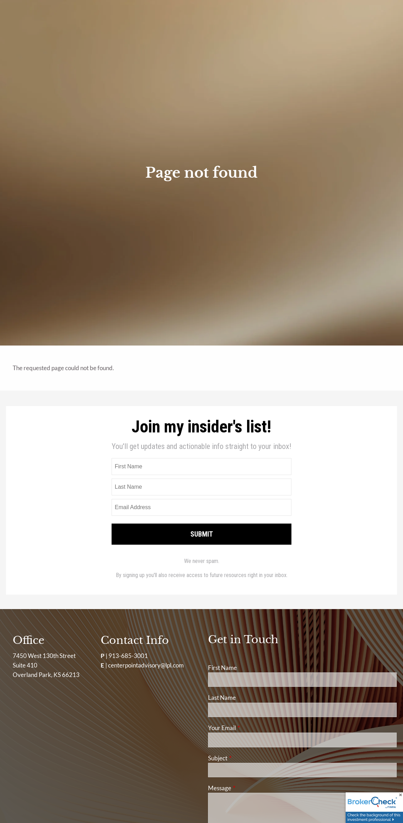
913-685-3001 (128, 655)
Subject (245, 758)
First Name (222, 667)
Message (247, 788)
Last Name (222, 697)
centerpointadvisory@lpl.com (146, 665)
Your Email (249, 728)
